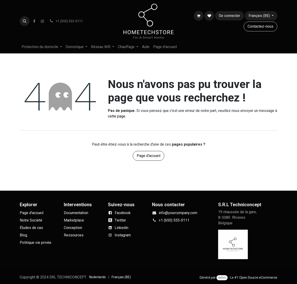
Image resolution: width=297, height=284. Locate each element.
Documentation (76, 213)
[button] (24, 21)
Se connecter (229, 15)
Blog (23, 235)
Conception (73, 227)
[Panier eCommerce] (198, 16)
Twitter (120, 220)
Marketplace (74, 220)
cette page (116, 116)
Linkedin (121, 227)
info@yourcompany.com (178, 213)
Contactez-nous (260, 26)
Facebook (123, 213)
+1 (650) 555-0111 (174, 220)
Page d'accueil (148, 155)
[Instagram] (42, 21)
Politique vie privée (35, 242)
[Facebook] (34, 21)
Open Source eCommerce (258, 277)
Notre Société (31, 220)
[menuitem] (42, 47)
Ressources (74, 235)
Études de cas (31, 227)
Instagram (123, 235)
